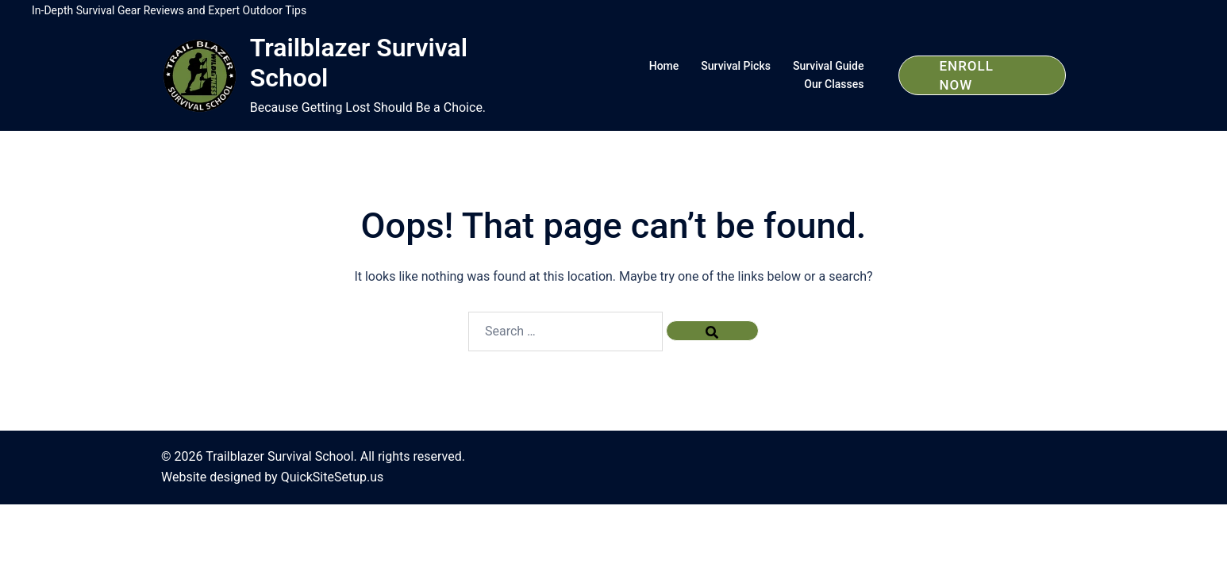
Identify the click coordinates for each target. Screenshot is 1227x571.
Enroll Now (966, 75)
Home (664, 65)
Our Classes (834, 84)
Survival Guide (828, 65)
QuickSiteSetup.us (332, 477)
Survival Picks (736, 65)
